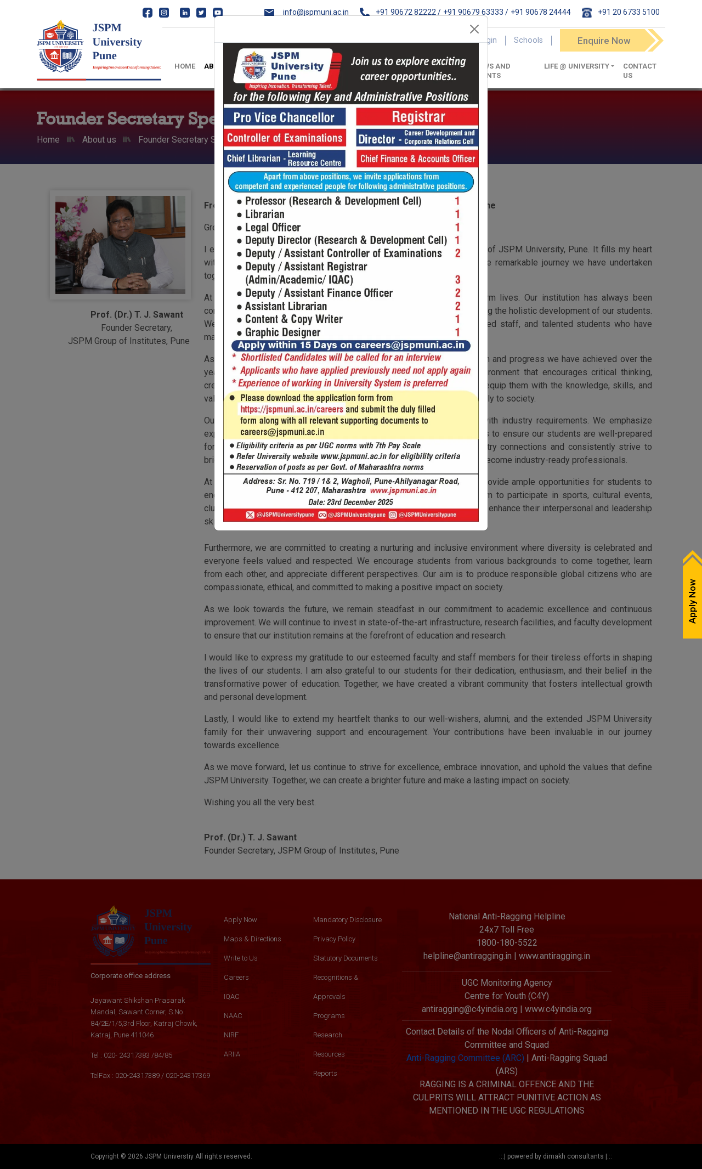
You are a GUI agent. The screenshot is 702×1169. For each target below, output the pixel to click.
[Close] (474, 29)
